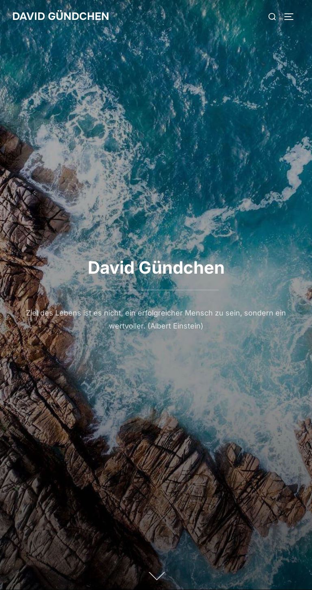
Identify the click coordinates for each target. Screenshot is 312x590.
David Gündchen (60, 16)
